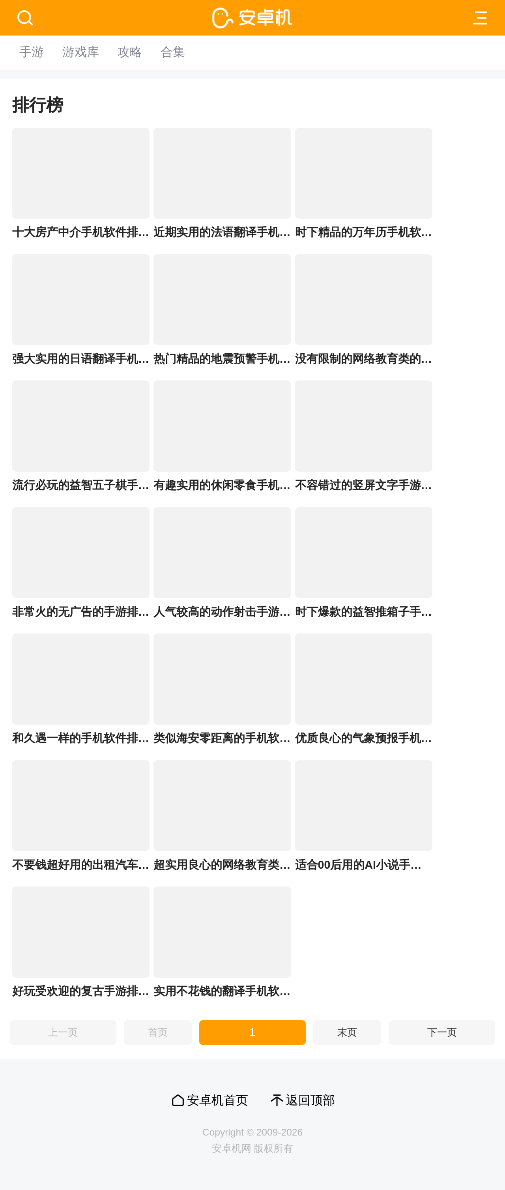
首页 (158, 1032)
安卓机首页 (217, 1100)
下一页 (442, 1032)
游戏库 (84, 52)
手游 (33, 52)
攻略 (136, 52)
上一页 (63, 1032)
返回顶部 (310, 1100)
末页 (347, 1032)
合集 (182, 52)
